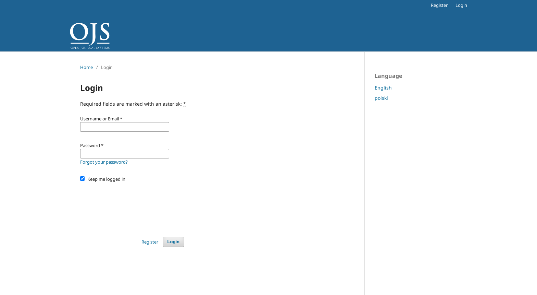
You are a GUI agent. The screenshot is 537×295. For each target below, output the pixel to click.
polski (381, 98)
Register (439, 5)
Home (86, 67)
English (383, 87)
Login (461, 5)
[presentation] (132, 206)
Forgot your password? (104, 162)
